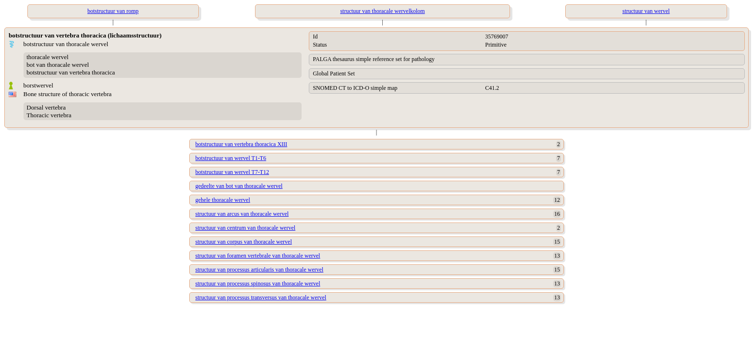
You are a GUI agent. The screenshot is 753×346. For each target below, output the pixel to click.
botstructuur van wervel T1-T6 (230, 158)
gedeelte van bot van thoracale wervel (239, 186)
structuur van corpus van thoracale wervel (243, 241)
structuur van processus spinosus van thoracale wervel (257, 283)
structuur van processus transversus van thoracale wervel (261, 297)
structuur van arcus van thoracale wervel (242, 213)
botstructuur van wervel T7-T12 (232, 172)
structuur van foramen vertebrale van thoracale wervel (257, 255)
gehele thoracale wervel (222, 200)
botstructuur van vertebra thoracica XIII (241, 144)
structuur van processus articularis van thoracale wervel (259, 269)
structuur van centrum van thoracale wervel (245, 227)
